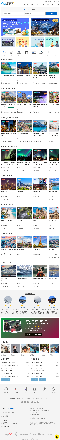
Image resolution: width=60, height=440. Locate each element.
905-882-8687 (5, 422)
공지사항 (37, 398)
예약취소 (28, 398)
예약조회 (23, 398)
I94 (44, 418)
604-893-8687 (11, 408)
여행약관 (42, 398)
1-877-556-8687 (6, 411)
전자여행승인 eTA (39, 414)
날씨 (35, 414)
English (57, 1)
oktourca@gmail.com (49, 422)
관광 (30, 414)
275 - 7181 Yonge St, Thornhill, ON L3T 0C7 (9, 423)
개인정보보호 (48, 398)
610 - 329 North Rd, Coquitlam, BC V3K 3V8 (9, 418)
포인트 (33, 398)
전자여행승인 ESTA (40, 418)
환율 (33, 414)
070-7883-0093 (14, 411)
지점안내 (18, 398)
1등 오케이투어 (12, 398)
